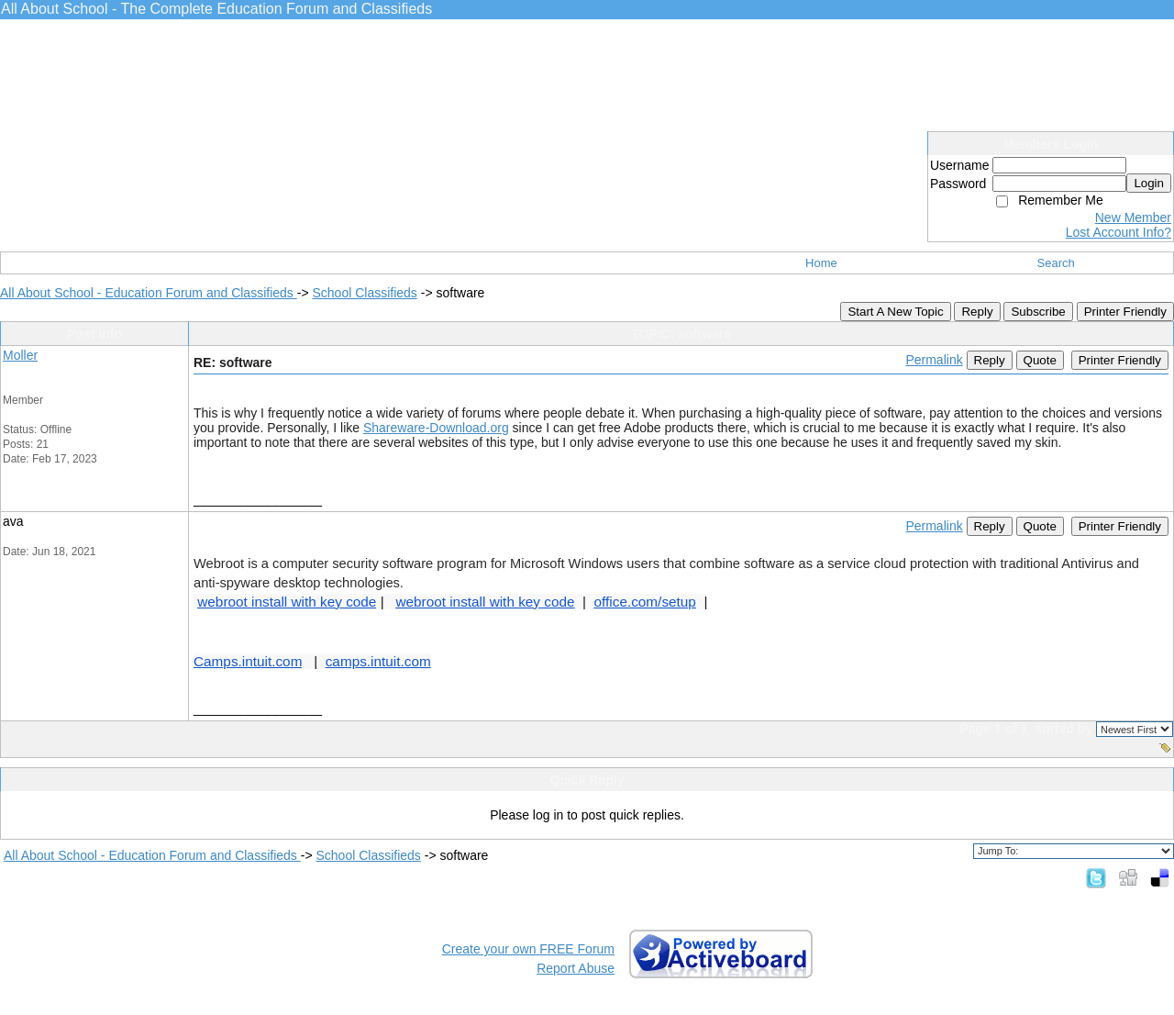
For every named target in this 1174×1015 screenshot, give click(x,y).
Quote (1040, 360)
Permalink (933, 359)
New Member (1133, 217)
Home (821, 263)
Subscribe (1038, 311)
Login (1149, 183)
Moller (20, 355)
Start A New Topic (895, 311)
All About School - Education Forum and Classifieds (148, 292)
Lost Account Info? (1118, 232)
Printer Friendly (1125, 311)
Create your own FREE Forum (528, 949)
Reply (976, 311)
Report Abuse (576, 968)
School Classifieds (364, 292)
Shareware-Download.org (436, 427)
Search (1056, 263)
